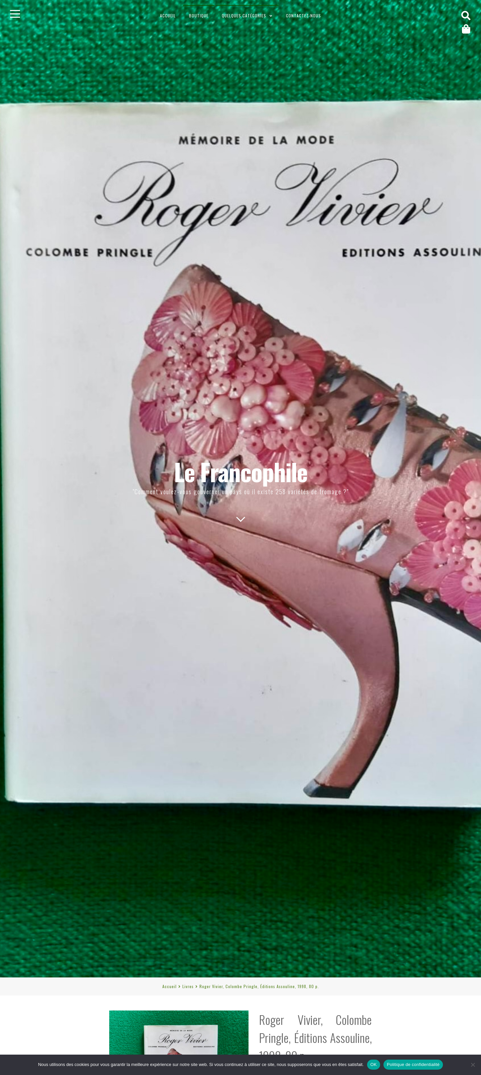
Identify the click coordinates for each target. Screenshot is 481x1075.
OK (373, 1064)
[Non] (472, 1064)
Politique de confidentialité (413, 1064)
